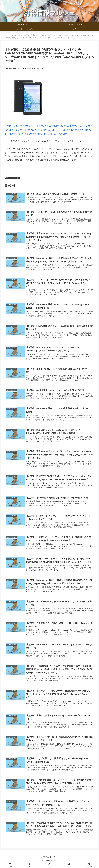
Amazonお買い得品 (12, 178)
